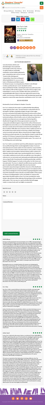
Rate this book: (7, 188)
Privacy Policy (28, 401)
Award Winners (9, 11)
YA (24, 11)
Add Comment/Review (11, 233)
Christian (30, 11)
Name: (4, 195)
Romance (24, 12)
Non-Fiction (15, 12)
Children (18, 11)
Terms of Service (38, 401)
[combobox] (22, 7)
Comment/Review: (8, 202)
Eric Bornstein (23, 28)
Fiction (37, 11)
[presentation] (19, 225)
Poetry (31, 12)
